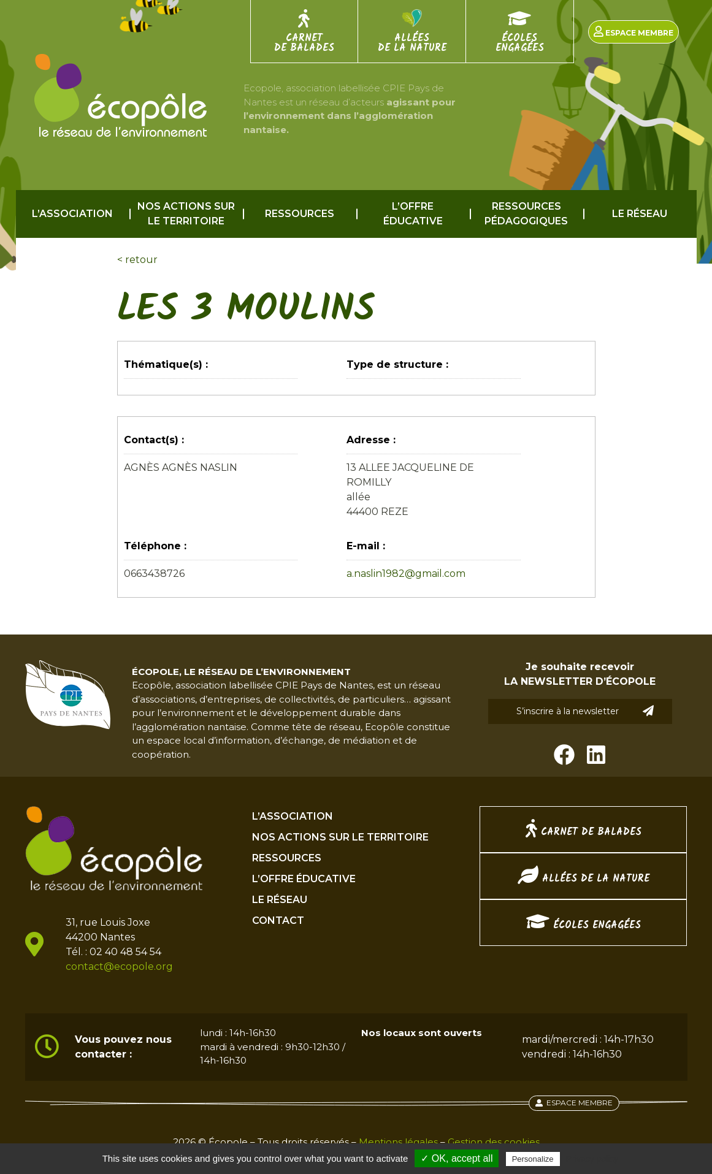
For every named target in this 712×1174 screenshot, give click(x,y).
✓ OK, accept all (456, 1158)
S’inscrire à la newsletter (585, 711)
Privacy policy (592, 1159)
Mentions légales (398, 1142)
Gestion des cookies (494, 1142)
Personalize (533, 1159)
